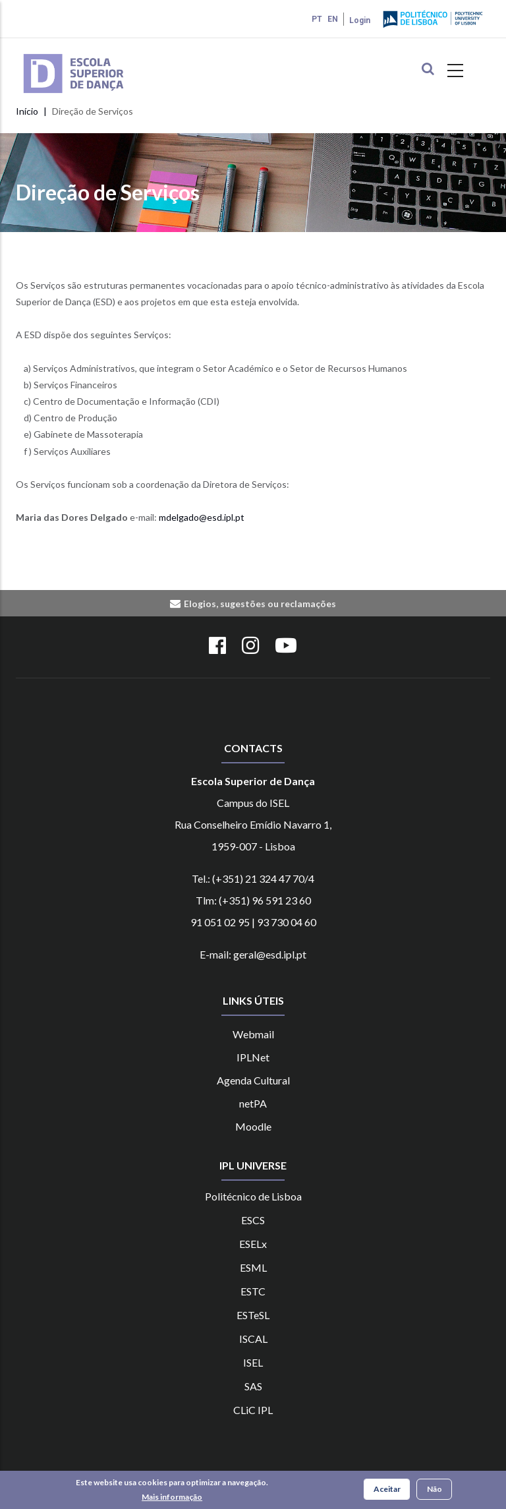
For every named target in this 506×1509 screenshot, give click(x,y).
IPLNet (253, 1057)
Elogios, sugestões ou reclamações (260, 603)
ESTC (253, 1291)
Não (434, 1489)
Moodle (253, 1126)
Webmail (253, 1034)
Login (359, 20)
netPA (253, 1103)
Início (27, 111)
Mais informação (172, 1497)
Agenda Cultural (253, 1080)
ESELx (253, 1243)
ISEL (253, 1362)
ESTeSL (253, 1315)
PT (317, 19)
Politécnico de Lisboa (253, 1196)
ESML (253, 1267)
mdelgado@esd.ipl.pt (201, 517)
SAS (253, 1386)
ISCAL (253, 1338)
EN (332, 19)
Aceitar (387, 1489)
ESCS (253, 1220)
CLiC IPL (253, 1410)
